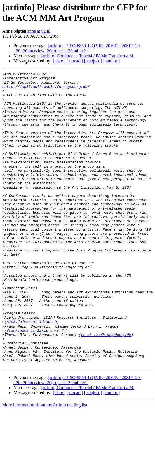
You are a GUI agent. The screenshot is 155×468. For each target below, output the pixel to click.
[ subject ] (93, 60)
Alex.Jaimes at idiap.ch (32, 371)
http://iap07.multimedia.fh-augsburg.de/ (47, 89)
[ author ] (111, 60)
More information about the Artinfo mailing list (44, 463)
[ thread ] (75, 60)
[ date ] (59, 60)
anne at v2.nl (38, 31)
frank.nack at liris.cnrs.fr (36, 381)
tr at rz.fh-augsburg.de (106, 386)
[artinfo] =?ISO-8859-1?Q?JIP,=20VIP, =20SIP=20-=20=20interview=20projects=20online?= (77, 48)
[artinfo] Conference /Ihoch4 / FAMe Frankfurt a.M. (88, 55)
